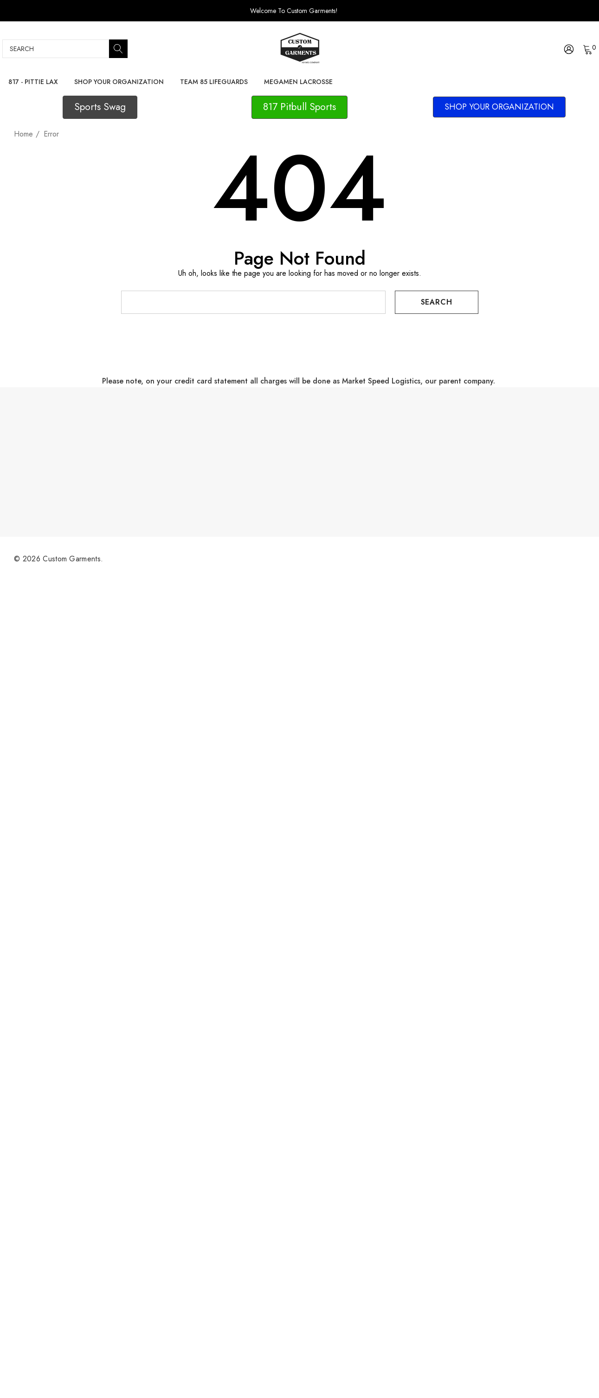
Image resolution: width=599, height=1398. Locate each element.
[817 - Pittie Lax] (33, 82)
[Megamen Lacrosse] (298, 81)
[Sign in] (568, 49)
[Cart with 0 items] (587, 49)
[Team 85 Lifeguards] (214, 81)
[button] (100, 107)
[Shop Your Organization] (119, 82)
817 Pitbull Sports (299, 107)
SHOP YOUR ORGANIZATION (499, 107)
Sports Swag (100, 107)
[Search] (118, 48)
